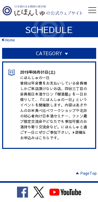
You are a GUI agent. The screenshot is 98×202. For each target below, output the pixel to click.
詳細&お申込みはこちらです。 (52, 135)
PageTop (88, 173)
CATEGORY (49, 53)
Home (10, 39)
